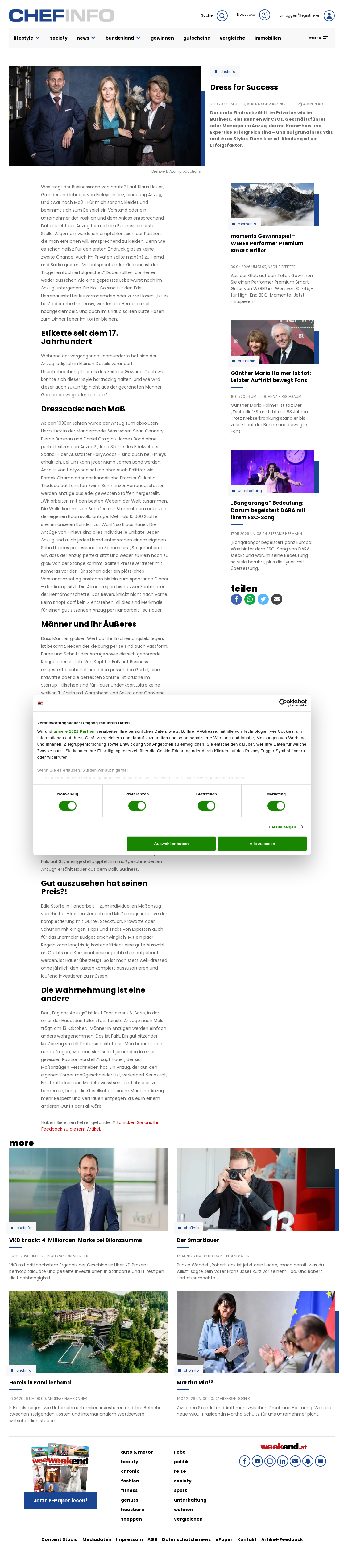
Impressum (129, 1539)
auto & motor (137, 1452)
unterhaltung (190, 1500)
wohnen (183, 1509)
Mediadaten (96, 1539)
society (59, 38)
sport (180, 1490)
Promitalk (246, 361)
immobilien (268, 38)
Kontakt (247, 1539)
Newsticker (253, 14)
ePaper (224, 1539)
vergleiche (232, 38)
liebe (180, 1452)
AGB (152, 1539)
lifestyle (27, 38)
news (87, 38)
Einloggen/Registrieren (307, 15)
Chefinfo (227, 71)
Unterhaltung (250, 490)
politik (181, 1462)
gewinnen (162, 38)
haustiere (132, 1509)
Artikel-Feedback (282, 1539)
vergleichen (188, 1519)
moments (247, 223)
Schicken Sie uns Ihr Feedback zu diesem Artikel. (100, 1125)
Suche (214, 15)
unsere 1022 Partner (74, 731)
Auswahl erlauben (171, 843)
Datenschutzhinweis (186, 1539)
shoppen (131, 1519)
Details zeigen (282, 826)
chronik (130, 1471)
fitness (129, 1490)
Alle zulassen (262, 843)
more (319, 38)
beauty (129, 1462)
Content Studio (59, 1539)
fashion (130, 1481)
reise (180, 1471)
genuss (129, 1500)
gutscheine (196, 38)
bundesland (123, 38)
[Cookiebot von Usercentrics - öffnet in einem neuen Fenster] (280, 703)
